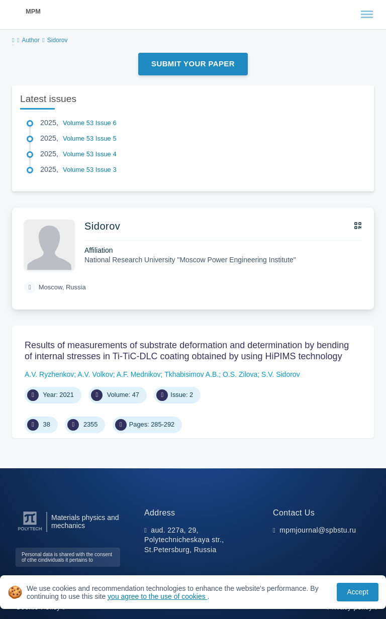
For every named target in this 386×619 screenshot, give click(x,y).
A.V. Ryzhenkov (49, 374)
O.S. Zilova (240, 374)
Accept (357, 592)
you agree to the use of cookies (157, 596)
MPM (33, 11)
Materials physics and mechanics (85, 521)
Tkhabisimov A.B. (191, 374)
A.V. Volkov (95, 374)
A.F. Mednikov (139, 374)
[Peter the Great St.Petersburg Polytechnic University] (30, 531)
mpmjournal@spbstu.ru (317, 530)
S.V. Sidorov (280, 374)
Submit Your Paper (193, 63)
